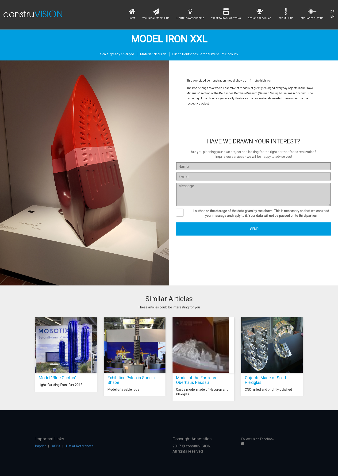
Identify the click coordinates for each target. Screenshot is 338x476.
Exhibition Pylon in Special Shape (132, 380)
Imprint (40, 446)
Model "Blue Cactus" (58, 377)
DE (332, 12)
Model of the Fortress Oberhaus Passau (196, 380)
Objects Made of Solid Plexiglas (265, 380)
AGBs (56, 446)
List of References (79, 446)
